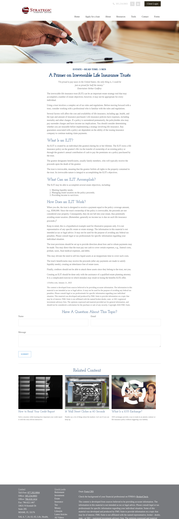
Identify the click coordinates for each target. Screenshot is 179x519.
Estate (57, 498)
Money (58, 508)
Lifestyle (58, 511)
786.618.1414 (31, 499)
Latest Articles (61, 514)
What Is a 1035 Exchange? (127, 411)
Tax (56, 505)
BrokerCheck (142, 496)
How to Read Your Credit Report (36, 411)
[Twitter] (132, 4)
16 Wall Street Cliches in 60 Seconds (85, 411)
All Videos (59, 517)
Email (93, 316)
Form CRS (89, 491)
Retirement (59, 492)
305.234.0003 (120, 4)
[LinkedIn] (138, 4)
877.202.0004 (34, 492)
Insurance (59, 502)
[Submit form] (24, 354)
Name (21, 316)
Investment (59, 495)
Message (22, 332)
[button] (77, 16)
